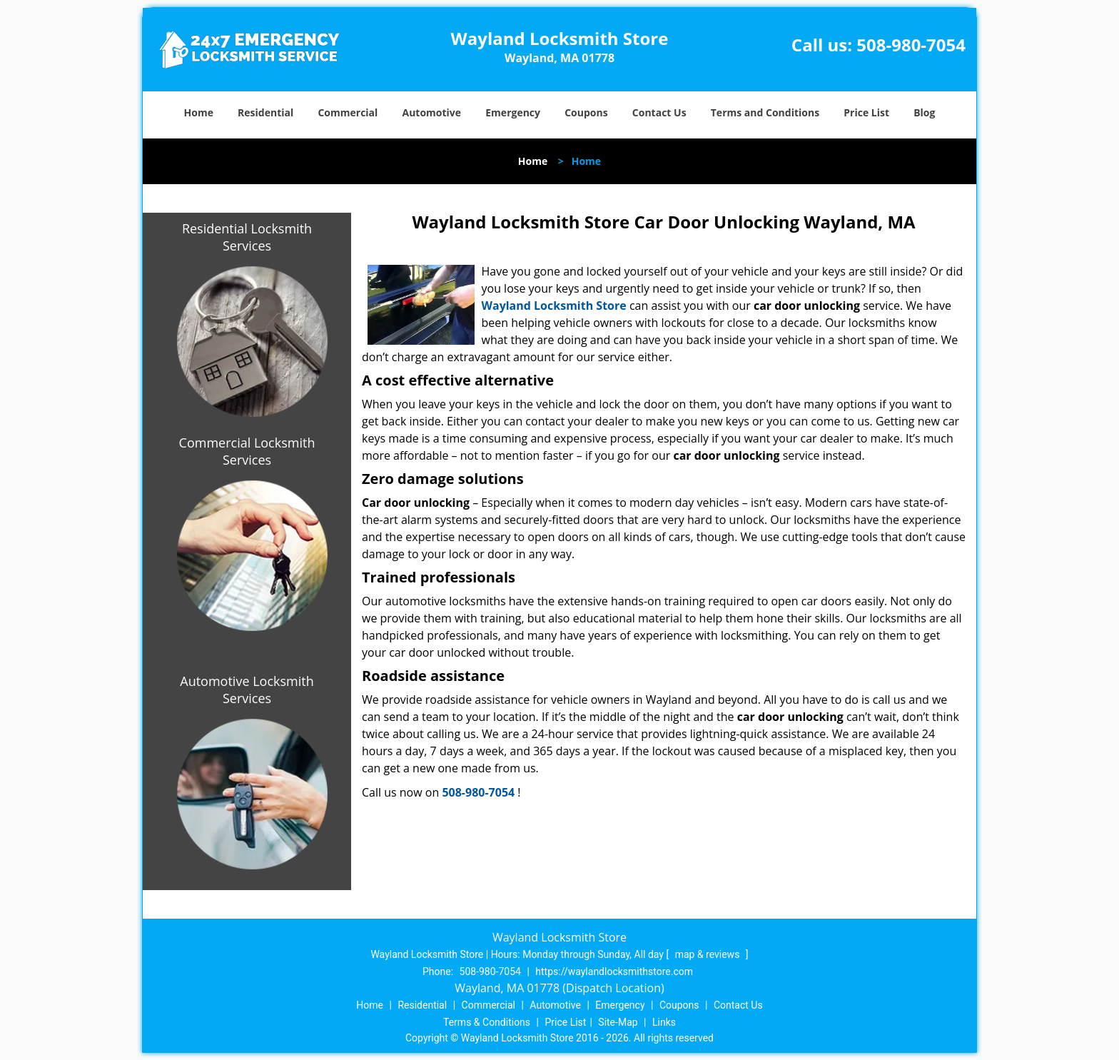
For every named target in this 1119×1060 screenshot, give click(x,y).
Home (198, 112)
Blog (924, 112)
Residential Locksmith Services (247, 237)
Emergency (512, 112)
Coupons (585, 112)
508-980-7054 (911, 44)
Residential (265, 112)
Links (664, 1022)
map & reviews (708, 954)
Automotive (432, 112)
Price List (866, 112)
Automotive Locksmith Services (246, 689)
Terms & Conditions (486, 1022)
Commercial (348, 112)
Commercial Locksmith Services (247, 451)
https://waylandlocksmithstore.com (614, 971)
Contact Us (659, 112)
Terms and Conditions (765, 112)
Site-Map (617, 1022)
